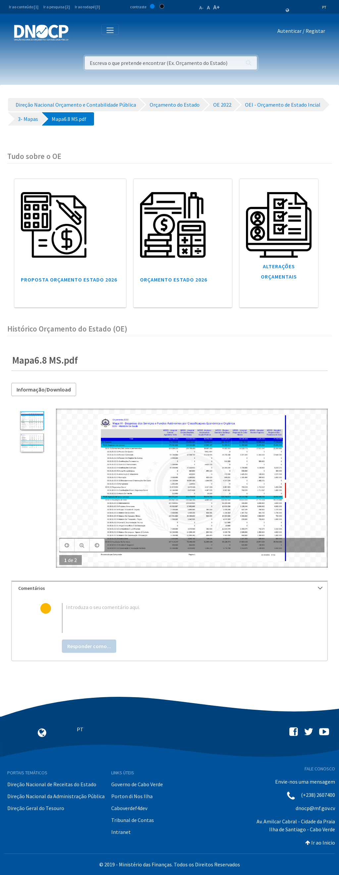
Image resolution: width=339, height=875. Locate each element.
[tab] (169, 588)
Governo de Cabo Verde (137, 784)
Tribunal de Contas (132, 820)
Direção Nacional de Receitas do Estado (51, 784)
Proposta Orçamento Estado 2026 (69, 279)
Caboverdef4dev (129, 808)
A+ (216, 7)
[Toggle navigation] (77, 32)
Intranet (121, 832)
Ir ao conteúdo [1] (23, 6)
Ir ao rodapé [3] (87, 6)
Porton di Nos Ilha (132, 796)
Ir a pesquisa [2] (56, 6)
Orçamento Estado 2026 (173, 279)
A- (201, 8)
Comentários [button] (170, 588)
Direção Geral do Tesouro (35, 808)
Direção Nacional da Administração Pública (56, 796)
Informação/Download (44, 389)
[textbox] (180, 618)
